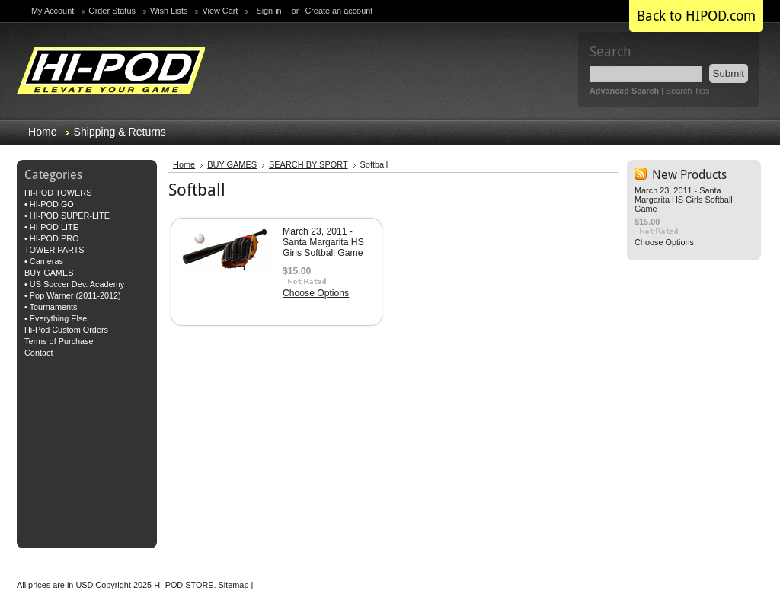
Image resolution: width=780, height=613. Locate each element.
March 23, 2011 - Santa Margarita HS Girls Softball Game (323, 242)
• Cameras (43, 261)
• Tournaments (51, 306)
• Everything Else (55, 318)
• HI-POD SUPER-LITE (67, 215)
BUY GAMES (48, 272)
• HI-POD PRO (51, 238)
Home (184, 164)
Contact (38, 352)
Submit (728, 73)
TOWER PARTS (54, 249)
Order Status (112, 10)
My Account (52, 10)
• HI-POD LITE (51, 226)
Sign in (268, 10)
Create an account (338, 10)
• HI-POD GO (49, 204)
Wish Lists (169, 10)
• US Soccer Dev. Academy (74, 284)
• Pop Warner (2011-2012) (72, 295)
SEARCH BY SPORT (308, 164)
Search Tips (687, 90)
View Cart (220, 10)
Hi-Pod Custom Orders (66, 329)
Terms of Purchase (59, 341)
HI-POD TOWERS (57, 192)
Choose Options (316, 293)
